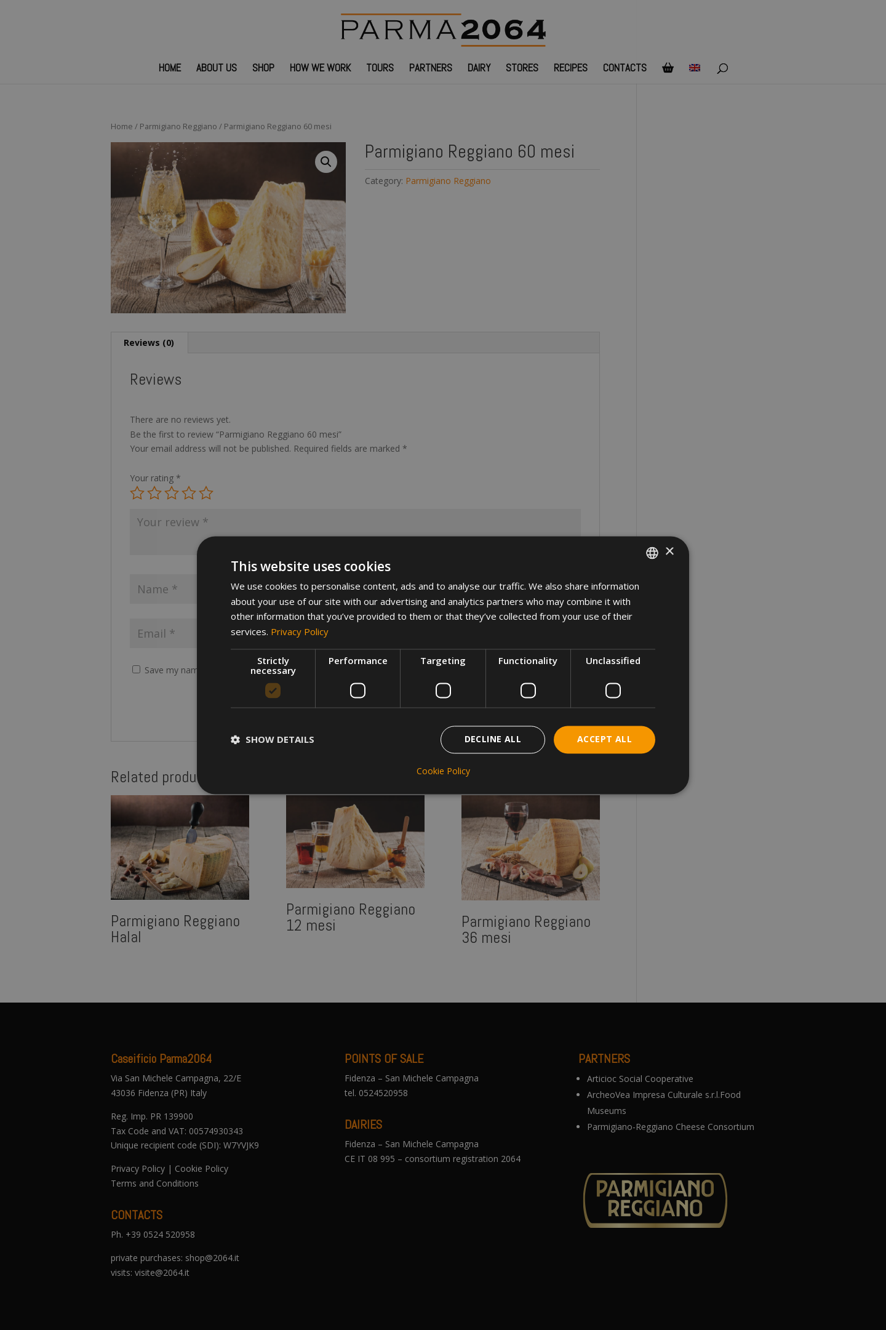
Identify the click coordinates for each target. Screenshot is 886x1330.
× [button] (669, 551)
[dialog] (443, 665)
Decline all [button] (493, 739)
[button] (272, 739)
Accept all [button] (604, 739)
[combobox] (652, 553)
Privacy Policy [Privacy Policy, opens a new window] (300, 632)
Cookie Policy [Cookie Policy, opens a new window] (443, 771)
